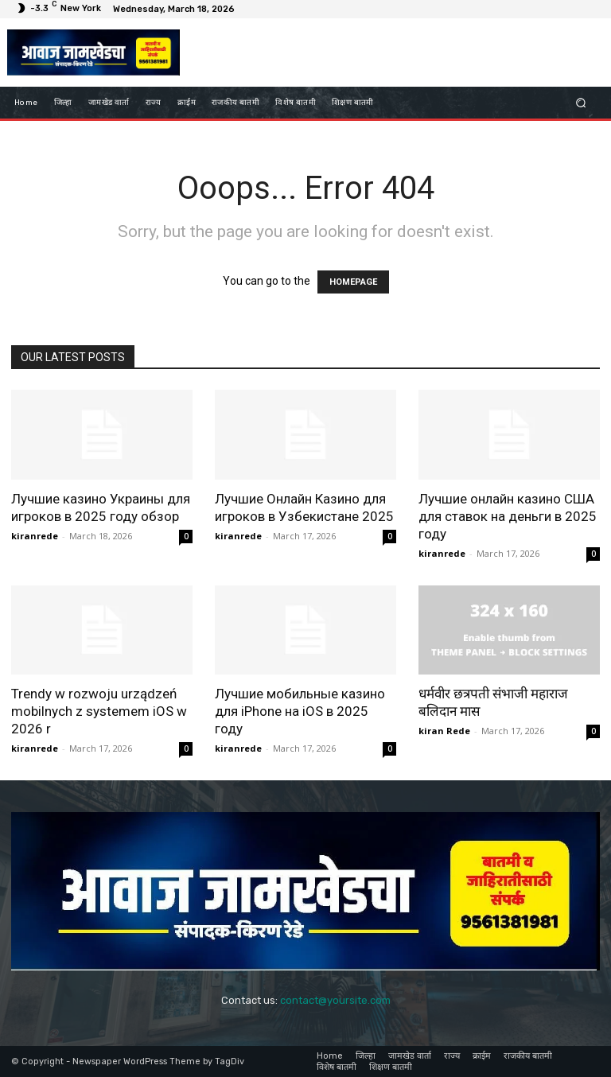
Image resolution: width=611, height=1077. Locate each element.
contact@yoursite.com (335, 1000)
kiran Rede (444, 731)
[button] (581, 103)
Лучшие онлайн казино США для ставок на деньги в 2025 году (507, 516)
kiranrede (34, 536)
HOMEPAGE (353, 282)
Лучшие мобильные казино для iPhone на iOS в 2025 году (300, 711)
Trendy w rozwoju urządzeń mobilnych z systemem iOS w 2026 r (99, 711)
